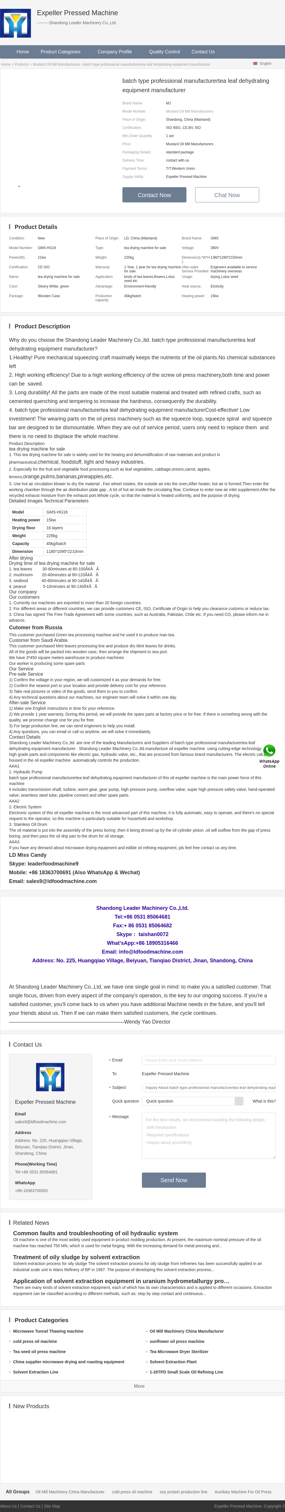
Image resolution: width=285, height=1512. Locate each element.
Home (23, 51)
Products (21, 64)
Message (118, 1117)
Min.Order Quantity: (137, 136)
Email (115, 1060)
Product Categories (63, 51)
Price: (126, 144)
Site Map (52, 1506)
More (139, 1386)
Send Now (174, 1180)
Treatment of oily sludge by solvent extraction (76, 1257)
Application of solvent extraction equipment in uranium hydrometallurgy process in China (122, 1281)
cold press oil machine (132, 1492)
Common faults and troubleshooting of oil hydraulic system (95, 1233)
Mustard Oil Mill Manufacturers (56, 64)
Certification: (132, 128)
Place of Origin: (134, 120)
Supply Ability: (133, 177)
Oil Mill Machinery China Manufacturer (69, 1492)
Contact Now (154, 195)
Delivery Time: (133, 160)
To (114, 1073)
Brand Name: (132, 103)
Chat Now (227, 195)
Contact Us (203, 51)
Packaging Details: (136, 152)
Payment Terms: (134, 169)
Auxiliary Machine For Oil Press (243, 1492)
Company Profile (118, 51)
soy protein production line (183, 1492)
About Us (8, 1506)
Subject (117, 1088)
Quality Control (164, 51)
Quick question (125, 1101)
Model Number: (134, 111)
